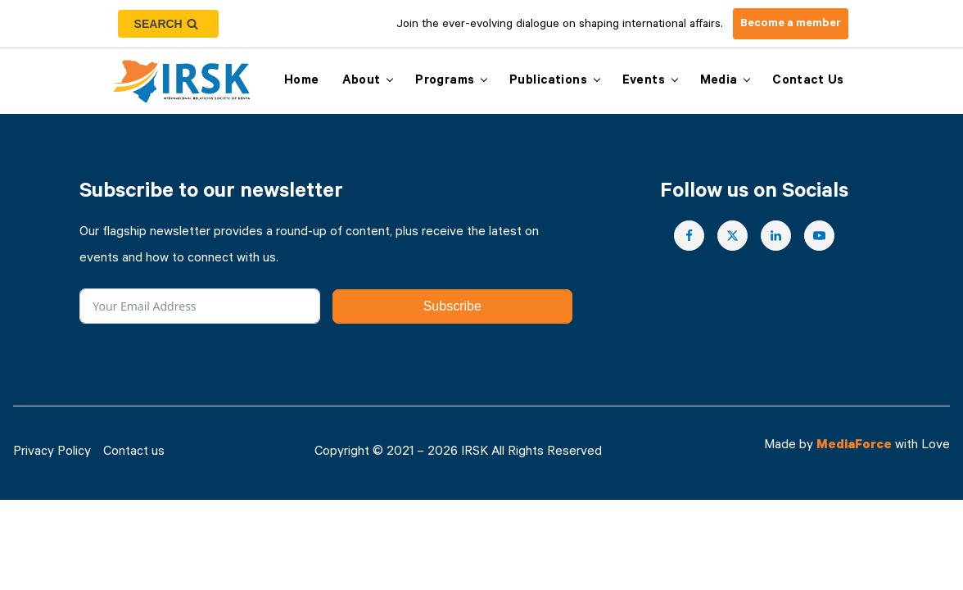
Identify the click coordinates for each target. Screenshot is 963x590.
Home (301, 81)
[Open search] (168, 24)
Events (644, 81)
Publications (548, 81)
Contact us (807, 81)
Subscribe (452, 306)
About (361, 81)
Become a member (790, 24)
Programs (444, 81)
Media (719, 81)
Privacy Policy (52, 453)
